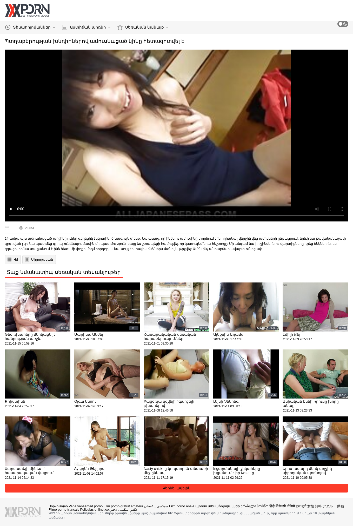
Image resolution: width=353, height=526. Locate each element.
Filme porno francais (64, 509)
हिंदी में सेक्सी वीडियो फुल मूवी (287, 506)
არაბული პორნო (255, 506)
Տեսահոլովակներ (30, 27)
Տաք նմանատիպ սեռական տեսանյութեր (64, 272)
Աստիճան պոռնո (86, 27)
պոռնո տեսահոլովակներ (217, 506)
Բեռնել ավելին (177, 488)
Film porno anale (181, 506)
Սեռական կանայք (143, 27)
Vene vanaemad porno (86, 506)
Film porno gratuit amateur (123, 506)
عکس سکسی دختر (124, 509)
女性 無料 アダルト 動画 (325, 506)
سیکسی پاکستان (156, 506)
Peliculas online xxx (94, 509)
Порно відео (58, 506)
